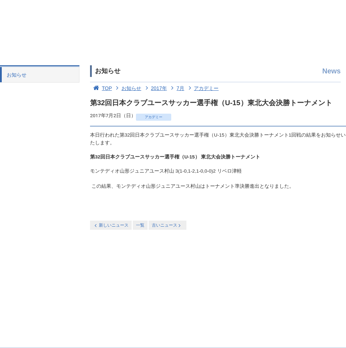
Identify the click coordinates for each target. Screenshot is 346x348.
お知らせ (16, 75)
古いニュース (167, 225)
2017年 (155, 88)
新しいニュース (111, 225)
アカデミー (202, 88)
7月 (176, 88)
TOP (101, 88)
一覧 (140, 225)
